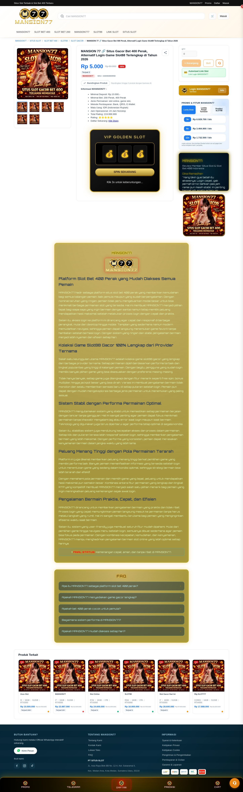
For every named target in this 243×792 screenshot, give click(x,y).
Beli (208, 63)
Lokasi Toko (94, 750)
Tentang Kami (95, 740)
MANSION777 (81, 32)
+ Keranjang (191, 63)
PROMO (25, 784)
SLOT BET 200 (62, 32)
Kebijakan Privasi (171, 745)
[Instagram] (24, 766)
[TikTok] (32, 766)
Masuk (226, 3)
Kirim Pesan (25, 751)
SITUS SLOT (129, 32)
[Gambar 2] (34, 107)
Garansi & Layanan (172, 764)
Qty (184, 49)
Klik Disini (113, 121)
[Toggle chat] (235, 783)
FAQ (90, 755)
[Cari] (62, 16)
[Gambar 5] (22, 119)
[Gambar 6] (34, 119)
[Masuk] (223, 16)
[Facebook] (17, 766)
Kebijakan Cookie (171, 750)
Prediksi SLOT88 (219, 110)
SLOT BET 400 (42, 32)
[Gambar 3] (46, 107)
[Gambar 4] (58, 107)
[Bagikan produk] (165, 52)
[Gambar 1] (22, 107)
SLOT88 (98, 32)
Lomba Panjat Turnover (204, 110)
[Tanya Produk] (219, 63)
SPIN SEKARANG (125, 171)
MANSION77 (196, 3)
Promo (208, 3)
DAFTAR (121, 785)
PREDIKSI (169, 784)
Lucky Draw (189, 110)
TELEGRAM (73, 784)
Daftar (217, 3)
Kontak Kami (94, 745)
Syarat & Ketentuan (172, 740)
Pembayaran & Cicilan (173, 760)
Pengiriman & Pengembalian (176, 755)
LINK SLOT (113, 32)
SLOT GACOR (77, 41)
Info (222, 90)
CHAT (217, 784)
